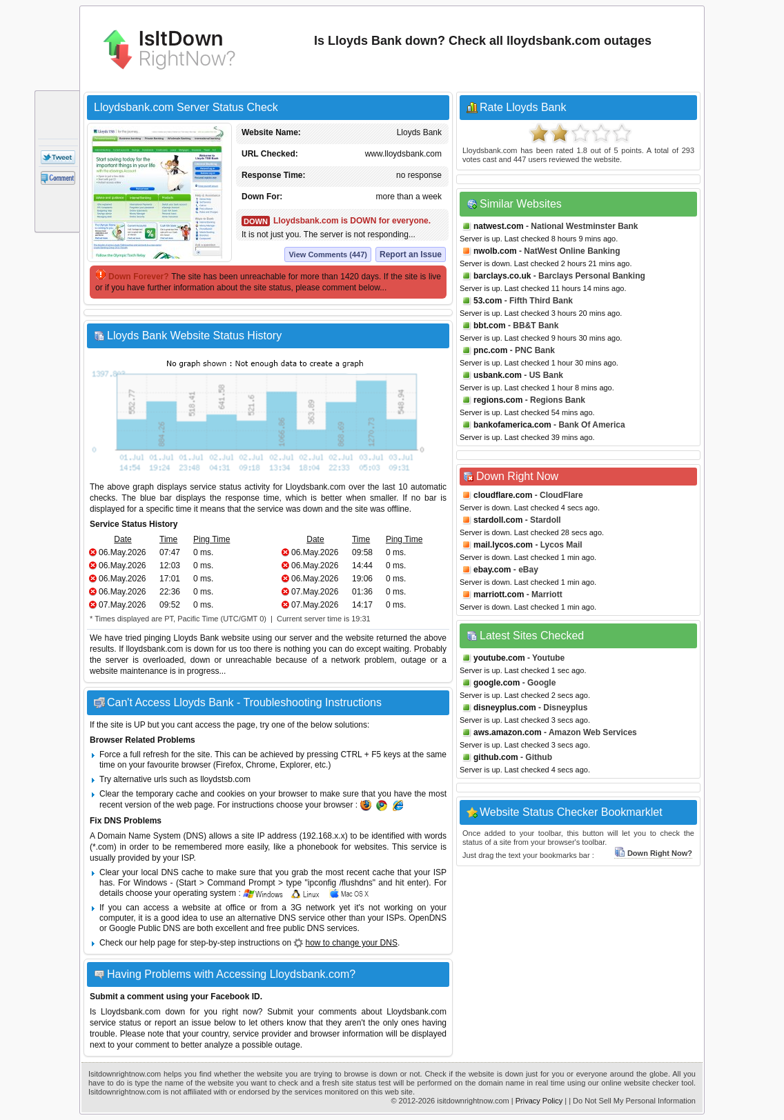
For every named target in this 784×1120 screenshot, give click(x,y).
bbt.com (489, 325)
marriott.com (498, 594)
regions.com (497, 400)
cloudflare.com (502, 495)
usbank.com (497, 375)
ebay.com (492, 569)
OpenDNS (428, 918)
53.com (487, 301)
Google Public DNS (144, 928)
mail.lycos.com (503, 545)
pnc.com (490, 350)
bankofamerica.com (512, 425)
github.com (495, 757)
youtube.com (499, 658)
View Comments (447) (327, 254)
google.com (496, 683)
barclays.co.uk (502, 276)
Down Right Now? (653, 853)
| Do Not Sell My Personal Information (632, 1101)
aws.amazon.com (507, 732)
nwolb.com (495, 251)
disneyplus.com (504, 707)
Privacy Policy (539, 1101)
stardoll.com (497, 520)
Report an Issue (411, 254)
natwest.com (498, 226)
